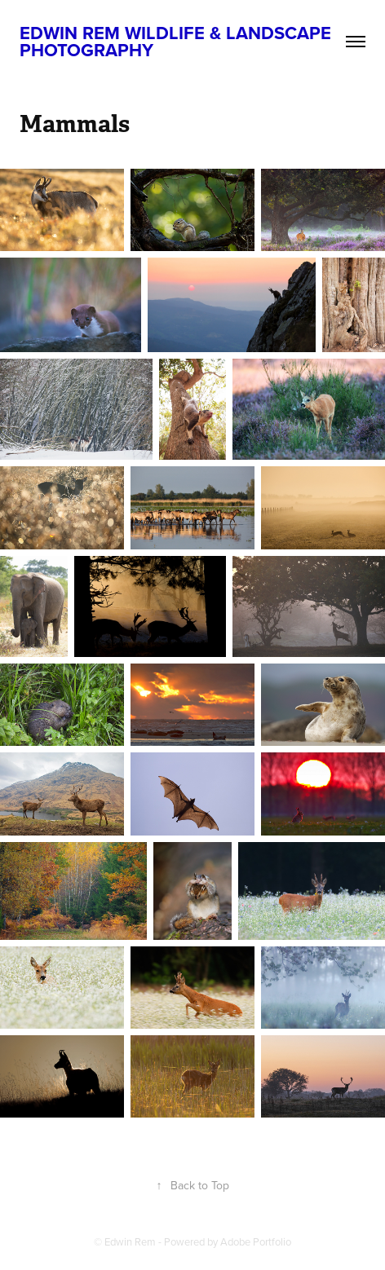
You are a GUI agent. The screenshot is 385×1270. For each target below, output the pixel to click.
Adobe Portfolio (255, 1241)
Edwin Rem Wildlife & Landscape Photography (178, 41)
